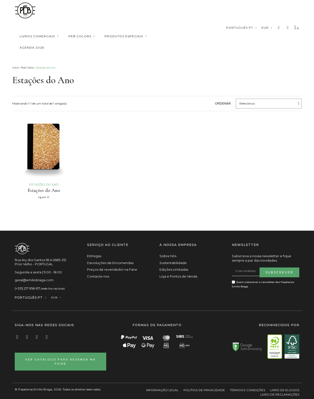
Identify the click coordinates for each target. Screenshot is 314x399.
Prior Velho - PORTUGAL (34, 264)
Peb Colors (81, 36)
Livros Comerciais (39, 36)
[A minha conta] (287, 28)
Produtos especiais (126, 36)
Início (15, 67)
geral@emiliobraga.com (34, 280)
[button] (279, 28)
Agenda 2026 (32, 47)
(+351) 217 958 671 (27, 289)
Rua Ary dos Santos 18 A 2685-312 (40, 260)
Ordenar (223, 103)
